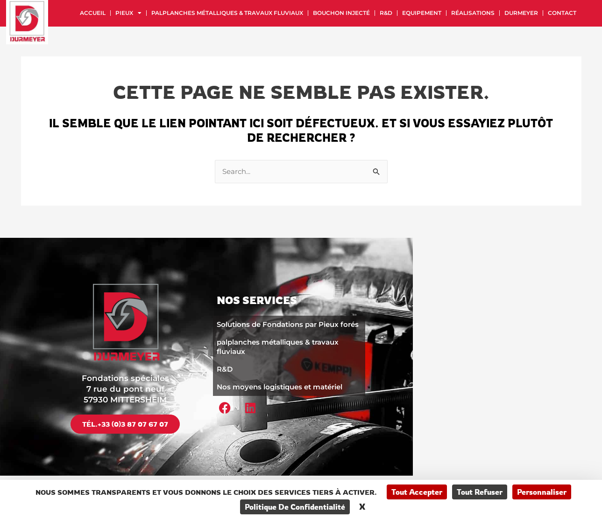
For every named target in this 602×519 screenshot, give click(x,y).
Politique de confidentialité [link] (295, 507)
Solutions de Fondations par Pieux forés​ (288, 323)
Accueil (93, 12)
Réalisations (473, 12)
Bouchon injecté (341, 12)
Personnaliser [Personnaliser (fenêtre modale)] (542, 492)
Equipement (421, 12)
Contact (562, 12)
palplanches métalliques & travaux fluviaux (227, 12)
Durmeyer (521, 12)
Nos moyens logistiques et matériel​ (279, 385)
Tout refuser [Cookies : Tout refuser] (480, 492)
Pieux (128, 13)
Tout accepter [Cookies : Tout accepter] (416, 492)
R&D (386, 12)
